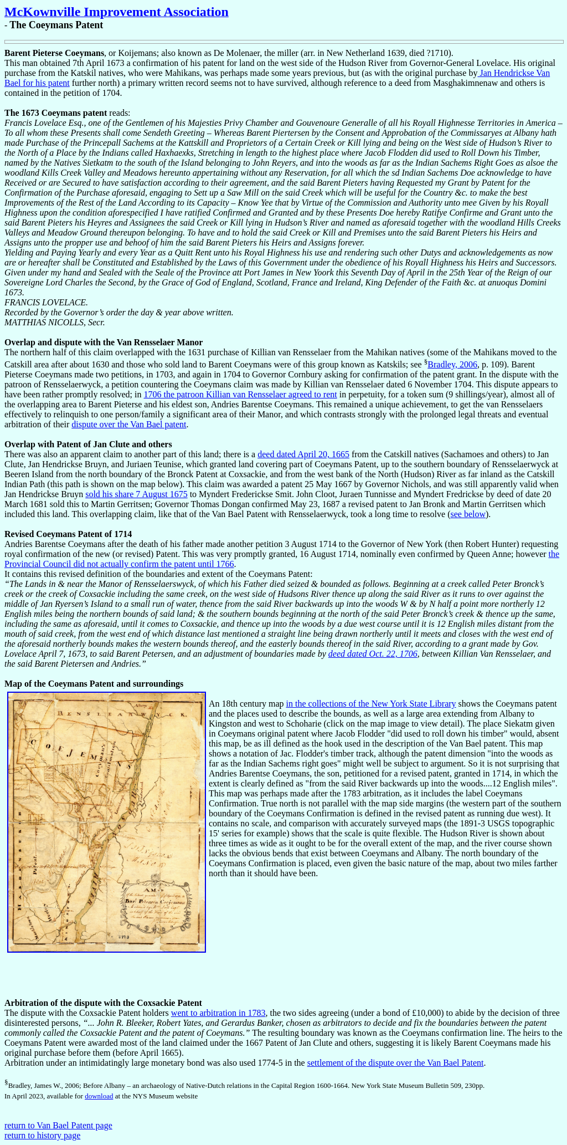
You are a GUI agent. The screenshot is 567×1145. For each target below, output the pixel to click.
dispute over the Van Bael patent (128, 424)
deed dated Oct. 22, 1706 (372, 653)
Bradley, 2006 (452, 364)
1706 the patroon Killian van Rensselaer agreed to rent (240, 394)
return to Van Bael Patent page (58, 1125)
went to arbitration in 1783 (218, 1013)
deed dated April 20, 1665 (303, 454)
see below (468, 514)
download (99, 1096)
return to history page (42, 1135)
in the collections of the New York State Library (371, 703)
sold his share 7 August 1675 (136, 494)
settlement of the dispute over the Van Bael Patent (395, 1062)
